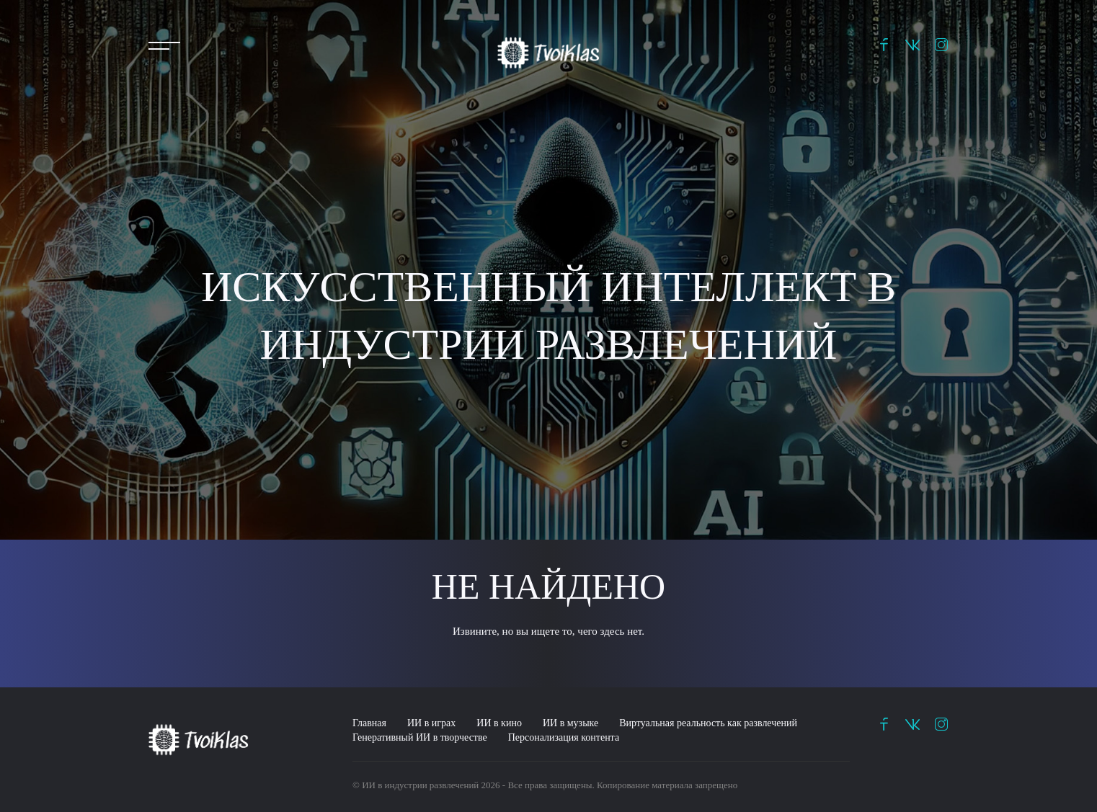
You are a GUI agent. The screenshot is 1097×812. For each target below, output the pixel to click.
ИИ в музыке (570, 723)
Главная (369, 723)
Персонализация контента (563, 737)
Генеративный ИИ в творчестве (419, 737)
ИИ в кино (499, 723)
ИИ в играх (431, 723)
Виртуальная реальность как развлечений (708, 723)
